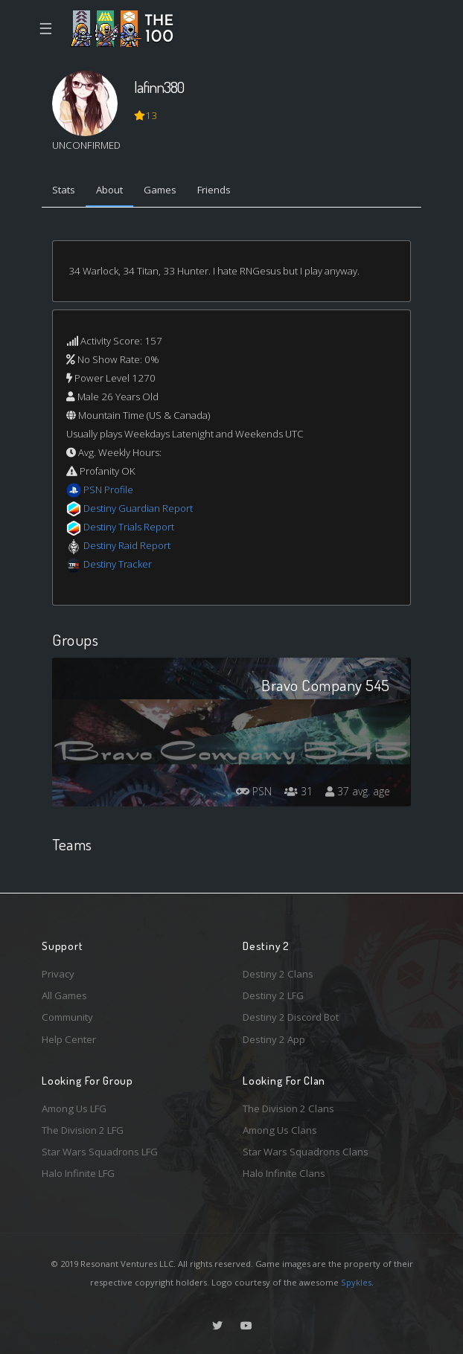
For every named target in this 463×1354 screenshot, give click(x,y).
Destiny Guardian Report (138, 508)
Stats (63, 189)
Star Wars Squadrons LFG (100, 1151)
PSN (254, 791)
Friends (214, 189)
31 (298, 791)
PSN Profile (108, 489)
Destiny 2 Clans (278, 974)
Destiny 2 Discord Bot (291, 1017)
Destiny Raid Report (126, 545)
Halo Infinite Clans (284, 1173)
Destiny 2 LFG (273, 995)
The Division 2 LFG (83, 1130)
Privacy (58, 974)
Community (67, 1017)
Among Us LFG (74, 1108)
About (109, 189)
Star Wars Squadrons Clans (305, 1151)
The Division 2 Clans (288, 1108)
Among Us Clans (280, 1130)
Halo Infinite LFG (78, 1173)
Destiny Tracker (117, 564)
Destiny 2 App (274, 1039)
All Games (64, 995)
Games (160, 189)
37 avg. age (357, 791)
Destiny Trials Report (128, 526)
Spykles (356, 1282)
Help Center (69, 1039)
